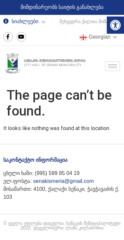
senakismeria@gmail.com (63, 181)
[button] (115, 25)
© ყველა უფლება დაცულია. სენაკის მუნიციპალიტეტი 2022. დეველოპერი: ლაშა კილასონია (62, 225)
